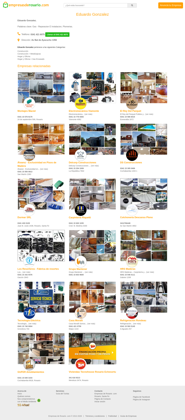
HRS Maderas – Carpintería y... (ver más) (137, 272)
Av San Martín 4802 (128, 226)
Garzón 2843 (23, 277)
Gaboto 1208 (125, 277)
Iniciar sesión (99, 401)
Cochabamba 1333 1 (128, 171)
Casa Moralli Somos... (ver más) (82, 324)
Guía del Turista (62, 394)
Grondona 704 (23, 329)
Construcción (23, 51)
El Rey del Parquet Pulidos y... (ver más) (136, 114)
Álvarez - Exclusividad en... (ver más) (33, 169)
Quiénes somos (24, 396)
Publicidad (112, 416)
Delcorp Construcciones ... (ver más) (84, 166)
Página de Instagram (141, 400)
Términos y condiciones (95, 416)
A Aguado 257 (126, 329)
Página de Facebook (141, 397)
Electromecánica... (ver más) (80, 114)
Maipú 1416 (73, 329)
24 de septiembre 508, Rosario (30, 119)
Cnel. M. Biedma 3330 (78, 226)
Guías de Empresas (128, 416)
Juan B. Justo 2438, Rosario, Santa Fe (33, 226)
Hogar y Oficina (24, 56)
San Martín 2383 (24, 174)
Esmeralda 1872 (127, 119)
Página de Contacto (102, 399)
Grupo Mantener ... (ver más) (81, 272)
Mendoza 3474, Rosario (78, 380)
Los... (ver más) (24, 272)
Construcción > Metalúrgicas (29, 54)
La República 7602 (76, 171)
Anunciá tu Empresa (170, 5)
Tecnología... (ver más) (27, 324)
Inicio (20, 394)
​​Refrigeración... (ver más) (130, 324)
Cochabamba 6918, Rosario (29, 380)
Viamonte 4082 (75, 119)
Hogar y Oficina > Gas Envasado (31, 59)
